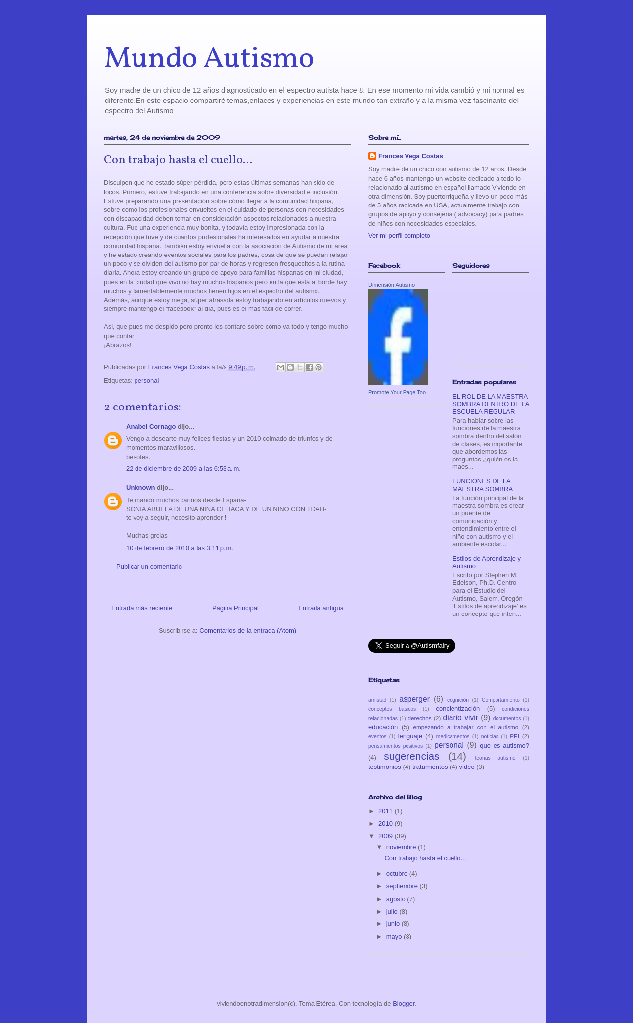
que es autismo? (504, 745)
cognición (458, 700)
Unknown (140, 487)
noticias (489, 736)
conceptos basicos (392, 709)
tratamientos (430, 766)
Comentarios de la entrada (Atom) (247, 630)
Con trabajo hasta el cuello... (425, 858)
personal (146, 380)
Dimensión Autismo (391, 285)
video (467, 766)
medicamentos (453, 736)
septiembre (403, 886)
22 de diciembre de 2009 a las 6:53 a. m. (183, 468)
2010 (386, 823)
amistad (377, 700)
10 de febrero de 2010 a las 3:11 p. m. (179, 548)
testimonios (384, 766)
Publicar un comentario (149, 566)
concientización (458, 708)
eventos (377, 736)
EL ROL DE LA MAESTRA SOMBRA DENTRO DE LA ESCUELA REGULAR (490, 404)
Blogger (403, 1003)
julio (393, 911)
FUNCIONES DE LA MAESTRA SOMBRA (482, 485)
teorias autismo (495, 758)
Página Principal (235, 608)
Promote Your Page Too (397, 392)
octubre (397, 873)
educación (383, 727)
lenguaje (410, 736)
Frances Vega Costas (410, 156)
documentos (507, 718)
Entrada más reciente (142, 608)
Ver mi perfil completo (399, 235)
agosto (396, 899)
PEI (514, 736)
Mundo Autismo (209, 59)
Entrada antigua (321, 608)
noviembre (402, 847)
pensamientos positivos (395, 746)
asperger (414, 699)
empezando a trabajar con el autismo (466, 727)
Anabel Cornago (151, 426)
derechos (420, 718)
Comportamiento (501, 700)
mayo (395, 936)
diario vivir (460, 718)
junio (394, 923)
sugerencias (411, 756)
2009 (386, 836)
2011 (386, 811)
